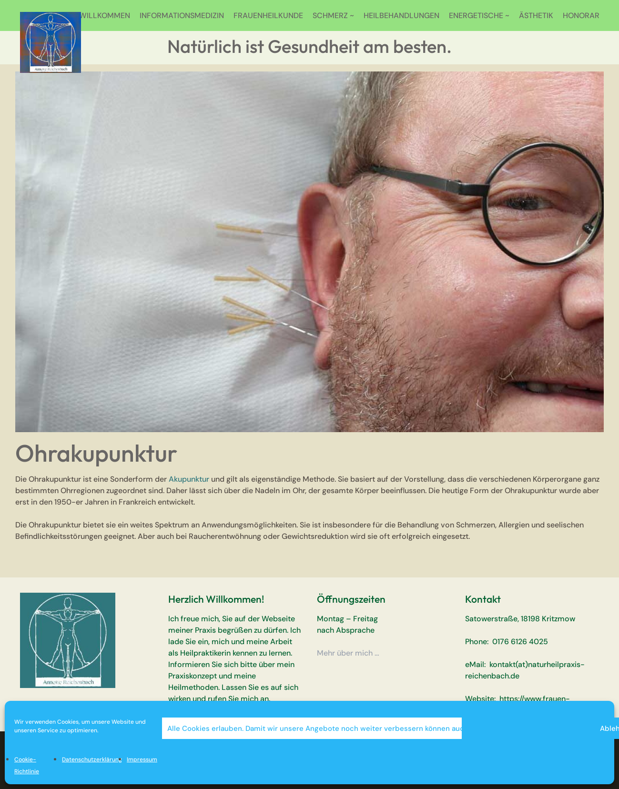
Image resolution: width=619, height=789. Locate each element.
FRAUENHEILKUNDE (268, 15)
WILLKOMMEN (104, 15)
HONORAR (581, 15)
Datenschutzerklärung (92, 759)
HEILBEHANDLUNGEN (401, 15)
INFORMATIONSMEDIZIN (182, 15)
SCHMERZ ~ (333, 15)
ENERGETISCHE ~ (479, 15)
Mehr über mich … (348, 653)
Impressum (142, 759)
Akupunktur (189, 479)
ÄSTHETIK (536, 15)
